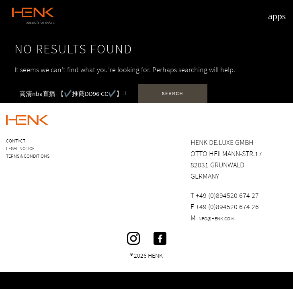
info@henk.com (215, 219)
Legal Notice (20, 148)
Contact (15, 141)
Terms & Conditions (27, 156)
